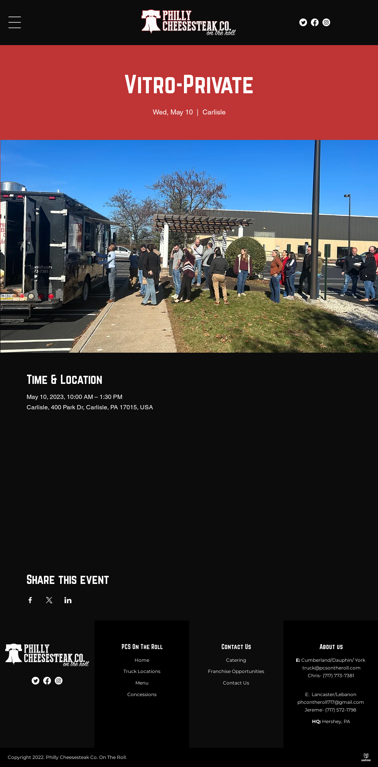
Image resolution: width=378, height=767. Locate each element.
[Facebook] (315, 22)
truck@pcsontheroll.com (331, 668)
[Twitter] (303, 22)
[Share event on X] (49, 600)
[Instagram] (326, 22)
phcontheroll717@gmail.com (330, 702)
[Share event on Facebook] (30, 600)
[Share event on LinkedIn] (68, 600)
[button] (14, 22)
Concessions (142, 694)
